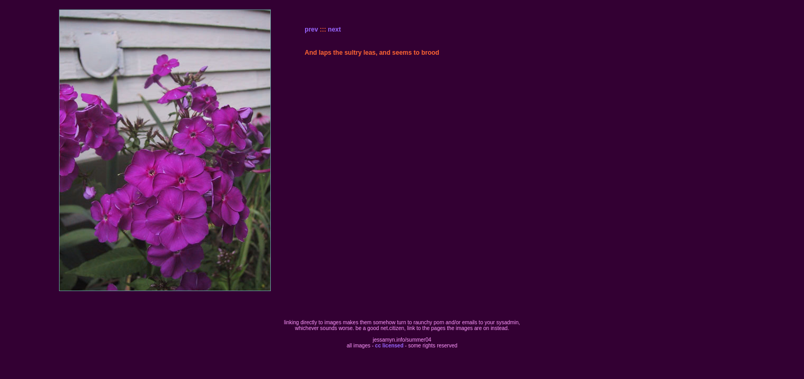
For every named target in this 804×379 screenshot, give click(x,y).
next (334, 29)
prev (311, 29)
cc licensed (389, 345)
